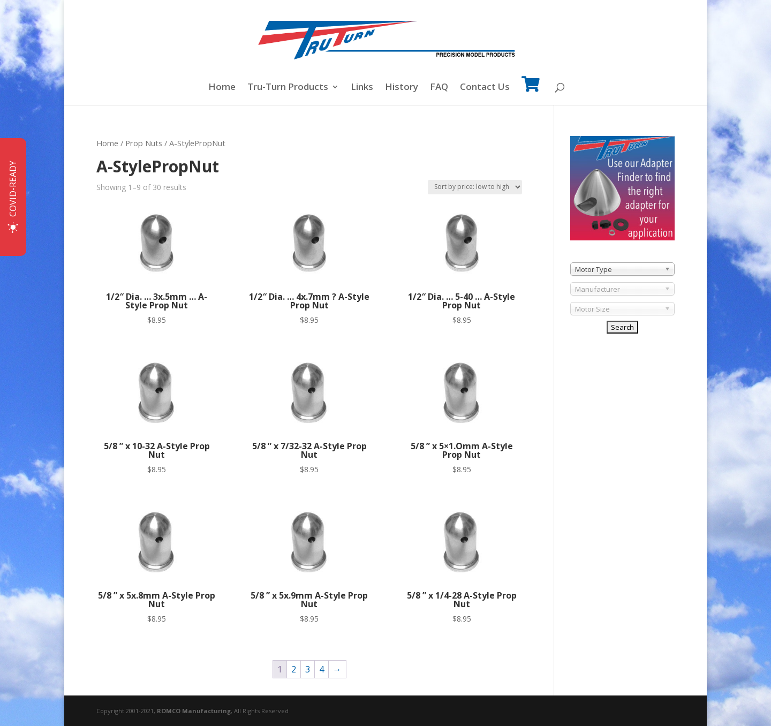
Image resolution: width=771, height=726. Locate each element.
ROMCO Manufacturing (194, 711)
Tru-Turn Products (287, 88)
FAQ (439, 88)
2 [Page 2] (293, 669)
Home (222, 88)
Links (362, 88)
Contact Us (485, 88)
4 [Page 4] (321, 669)
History (401, 88)
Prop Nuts (143, 143)
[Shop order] (475, 187)
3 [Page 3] (307, 669)
